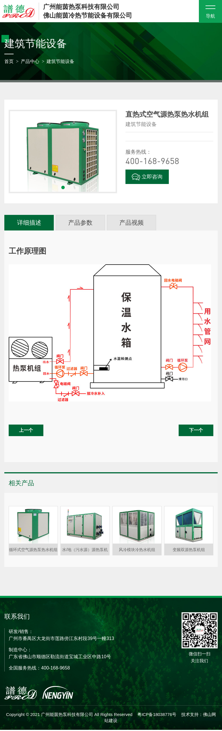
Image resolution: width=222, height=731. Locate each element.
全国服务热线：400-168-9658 (39, 669)
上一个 (26, 431)
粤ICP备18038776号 (157, 715)
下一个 (196, 431)
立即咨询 (147, 177)
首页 (9, 62)
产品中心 (30, 62)
